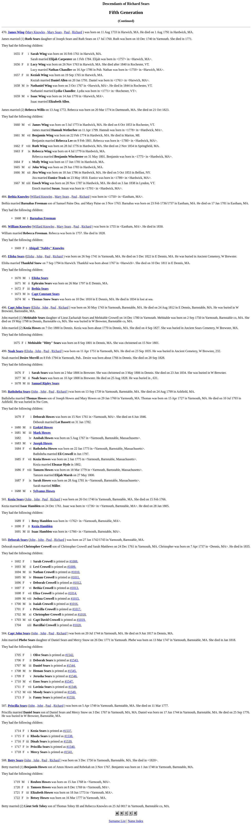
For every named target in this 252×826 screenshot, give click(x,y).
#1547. (69, 681)
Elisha (30, 256)
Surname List (117, 821)
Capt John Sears (19, 307)
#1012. (77, 582)
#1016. (74, 603)
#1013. (74, 588)
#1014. (72, 593)
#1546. (73, 676)
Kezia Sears (16, 499)
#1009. (71, 566)
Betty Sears (15, 760)
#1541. (68, 752)
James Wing (16, 32)
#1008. (73, 561)
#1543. (74, 660)
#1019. (81, 619)
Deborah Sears (18, 539)
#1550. (71, 697)
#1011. (75, 577)
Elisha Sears (16, 256)
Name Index (135, 821)
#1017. (76, 609)
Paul (67, 32)
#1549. (72, 692)
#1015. (75, 598)
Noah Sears (15, 351)
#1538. (68, 736)
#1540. (71, 746)
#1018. (82, 614)
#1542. (69, 655)
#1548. (73, 686)
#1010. (75, 572)
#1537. (67, 730)
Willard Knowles (41, 196)
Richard (77, 32)
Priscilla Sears (17, 705)
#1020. (77, 625)
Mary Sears (54, 32)
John (39, 256)
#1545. (72, 671)
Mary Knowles (35, 32)
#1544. (71, 665)
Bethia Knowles (18, 196)
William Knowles (19, 226)
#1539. (68, 741)
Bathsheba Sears (19, 391)
